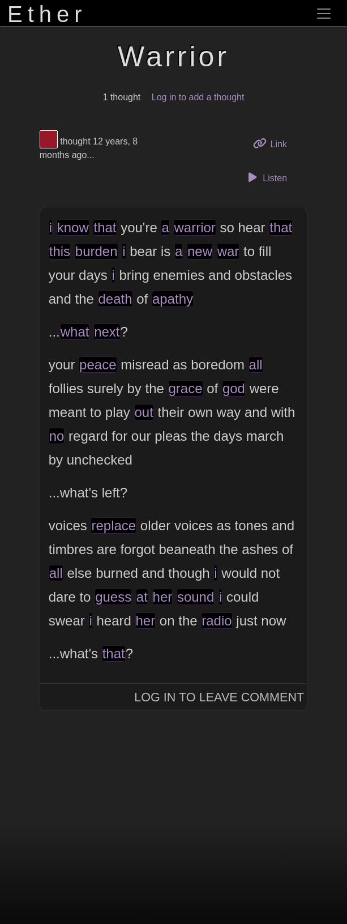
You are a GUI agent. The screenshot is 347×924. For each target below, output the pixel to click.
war (228, 251)
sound (195, 596)
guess (113, 596)
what (75, 331)
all (256, 364)
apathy (172, 298)
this (59, 251)
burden (96, 251)
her (163, 596)
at (142, 596)
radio (217, 620)
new (199, 251)
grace (186, 388)
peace (97, 364)
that (104, 227)
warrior (194, 227)
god (233, 388)
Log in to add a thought (198, 97)
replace (113, 525)
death (115, 298)
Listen (265, 177)
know (73, 227)
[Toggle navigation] (324, 13)
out (144, 412)
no (57, 436)
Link (274, 143)
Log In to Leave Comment (219, 697)
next (106, 331)
